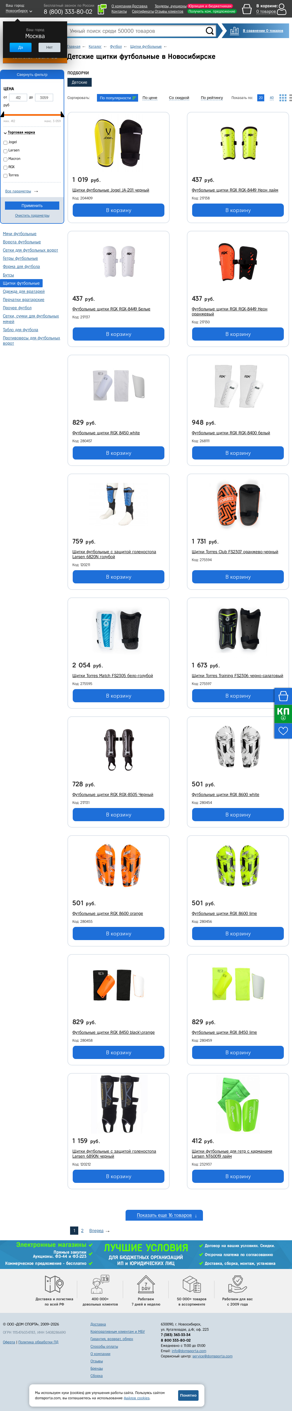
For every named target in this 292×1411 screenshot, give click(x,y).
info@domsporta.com (189, 1351)
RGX (11, 167)
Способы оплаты (104, 1346)
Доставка (139, 6)
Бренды (97, 1368)
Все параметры (18, 191)
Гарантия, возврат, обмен (112, 1339)
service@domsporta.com (212, 1356)
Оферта (9, 1342)
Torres (13, 175)
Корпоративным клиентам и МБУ (118, 1331)
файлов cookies (137, 1398)
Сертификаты (143, 11)
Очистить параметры (32, 215)
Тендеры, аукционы (171, 6)
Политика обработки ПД (38, 1342)
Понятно (188, 1395)
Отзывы (97, 1361)
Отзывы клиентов (169, 11)
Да (20, 47)
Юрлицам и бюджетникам (210, 6)
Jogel (12, 142)
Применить (32, 205)
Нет (49, 47)
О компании (121, 6)
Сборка (97, 1376)
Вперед (96, 1230)
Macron (14, 158)
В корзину (118, 210)
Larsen (14, 150)
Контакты (119, 11)
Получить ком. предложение (212, 11)
